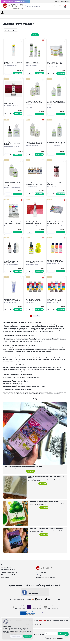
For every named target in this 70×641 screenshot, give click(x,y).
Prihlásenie (56, 1)
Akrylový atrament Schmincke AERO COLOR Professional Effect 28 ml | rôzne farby (12, 261)
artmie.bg (60, 620)
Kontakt (3, 580)
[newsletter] (62, 633)
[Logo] (13, 6)
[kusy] (8, 73)
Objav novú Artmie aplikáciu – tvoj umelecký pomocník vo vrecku (23, 466)
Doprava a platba (6, 567)
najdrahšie (14, 30)
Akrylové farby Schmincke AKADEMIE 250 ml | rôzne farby (55, 261)
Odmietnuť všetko (16, 636)
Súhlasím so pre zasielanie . (55, 637)
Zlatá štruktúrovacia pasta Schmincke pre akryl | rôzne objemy (54, 63)
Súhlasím (27, 636)
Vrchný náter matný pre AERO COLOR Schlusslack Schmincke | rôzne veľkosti (34, 103)
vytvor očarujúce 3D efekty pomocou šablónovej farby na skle (46, 528)
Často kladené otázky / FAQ (8, 569)
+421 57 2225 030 (42, 572)
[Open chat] (67, 634)
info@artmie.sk (42, 575)
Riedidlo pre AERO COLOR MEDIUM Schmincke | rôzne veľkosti (56, 143)
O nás (3, 564)
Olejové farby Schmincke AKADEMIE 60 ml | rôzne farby (55, 300)
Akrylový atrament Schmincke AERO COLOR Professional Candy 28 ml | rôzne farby (34, 261)
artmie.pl (36, 620)
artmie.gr (36, 622)
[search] (53, 7)
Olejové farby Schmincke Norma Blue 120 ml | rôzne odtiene (13, 63)
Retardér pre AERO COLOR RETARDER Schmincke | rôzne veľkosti (12, 143)
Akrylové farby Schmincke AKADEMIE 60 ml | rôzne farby (33, 300)
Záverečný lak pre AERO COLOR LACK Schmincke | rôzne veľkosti (34, 143)
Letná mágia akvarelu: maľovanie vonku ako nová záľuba (45, 501)
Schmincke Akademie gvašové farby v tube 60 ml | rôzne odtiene (13, 222)
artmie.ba (49, 620)
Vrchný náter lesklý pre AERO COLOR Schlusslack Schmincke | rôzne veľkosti (56, 103)
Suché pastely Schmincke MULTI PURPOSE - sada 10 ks (56, 222)
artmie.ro (55, 620)
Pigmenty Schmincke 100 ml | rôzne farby (55, 183)
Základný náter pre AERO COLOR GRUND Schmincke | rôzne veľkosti (13, 184)
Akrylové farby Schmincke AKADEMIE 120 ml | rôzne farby (12, 300)
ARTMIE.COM (42, 620)
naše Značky (11, 17)
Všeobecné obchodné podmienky (10, 572)
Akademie (28, 380)
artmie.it (41, 622)
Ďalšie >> (37, 316)
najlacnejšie (7, 30)
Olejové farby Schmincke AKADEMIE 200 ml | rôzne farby (34, 222)
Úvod (5, 17)
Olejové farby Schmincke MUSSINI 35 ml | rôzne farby (13, 102)
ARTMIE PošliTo (5, 577)
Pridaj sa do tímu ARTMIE (8, 575)
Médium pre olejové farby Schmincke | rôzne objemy (33, 63)
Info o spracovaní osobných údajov (45, 577)
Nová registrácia (65, 1)
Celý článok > (31, 471)
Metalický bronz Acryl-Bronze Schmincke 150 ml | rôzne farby (34, 183)
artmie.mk (66, 620)
